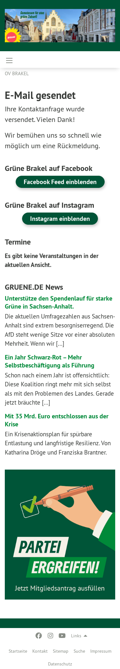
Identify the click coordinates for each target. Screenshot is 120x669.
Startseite (18, 651)
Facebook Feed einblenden (60, 182)
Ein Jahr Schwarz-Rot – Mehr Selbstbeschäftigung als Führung (49, 361)
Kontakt (40, 651)
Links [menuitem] (76, 636)
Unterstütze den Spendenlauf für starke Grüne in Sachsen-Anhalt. (58, 302)
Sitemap (60, 651)
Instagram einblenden (60, 218)
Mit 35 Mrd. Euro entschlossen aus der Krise (56, 420)
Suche (79, 651)
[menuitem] (18, 649)
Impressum (100, 651)
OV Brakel (17, 73)
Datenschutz (60, 664)
